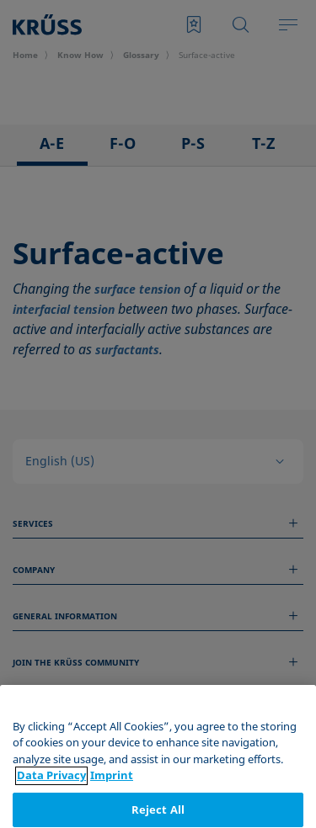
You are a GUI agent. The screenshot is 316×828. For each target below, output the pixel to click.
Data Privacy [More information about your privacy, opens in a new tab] (51, 812)
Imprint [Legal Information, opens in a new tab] (111, 812)
